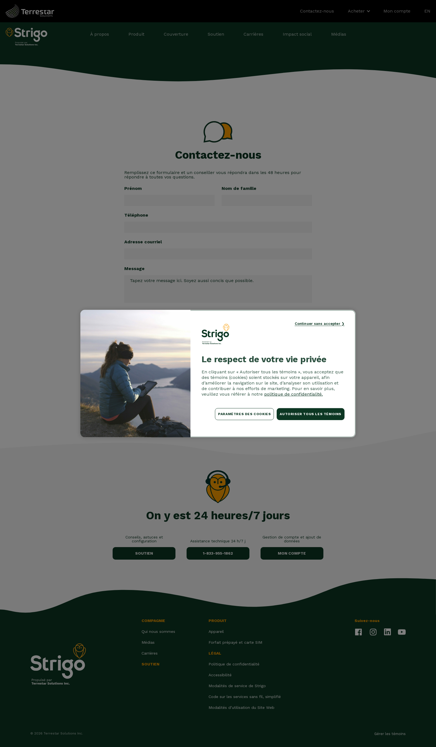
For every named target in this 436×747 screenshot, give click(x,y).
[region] (218, 373)
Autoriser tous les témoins (310, 414)
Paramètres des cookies (244, 414)
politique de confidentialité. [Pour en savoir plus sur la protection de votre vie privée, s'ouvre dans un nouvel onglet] (293, 394)
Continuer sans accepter (317, 323)
